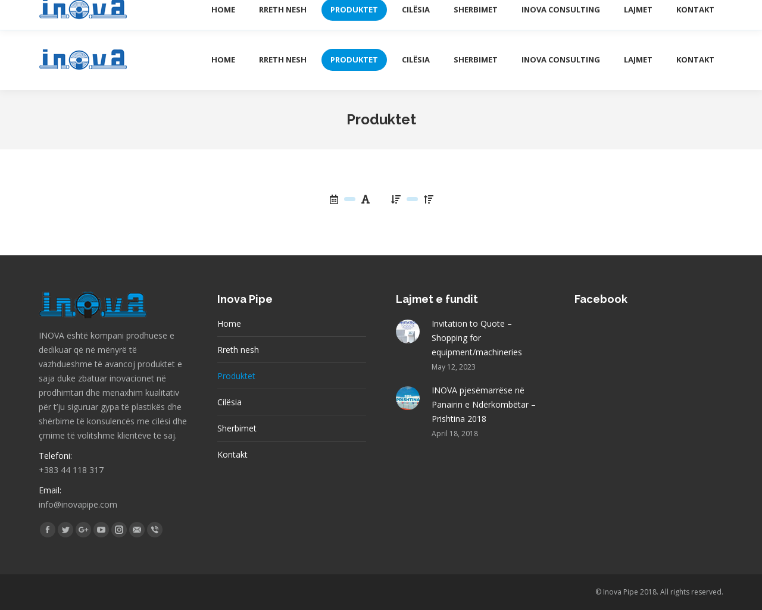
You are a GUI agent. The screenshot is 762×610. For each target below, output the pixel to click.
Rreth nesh (238, 349)
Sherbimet (237, 428)
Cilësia (229, 402)
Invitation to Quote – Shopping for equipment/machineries (477, 338)
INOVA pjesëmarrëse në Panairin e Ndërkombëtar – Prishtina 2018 (484, 404)
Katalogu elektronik (568, 15)
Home (229, 323)
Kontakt (232, 454)
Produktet (236, 375)
